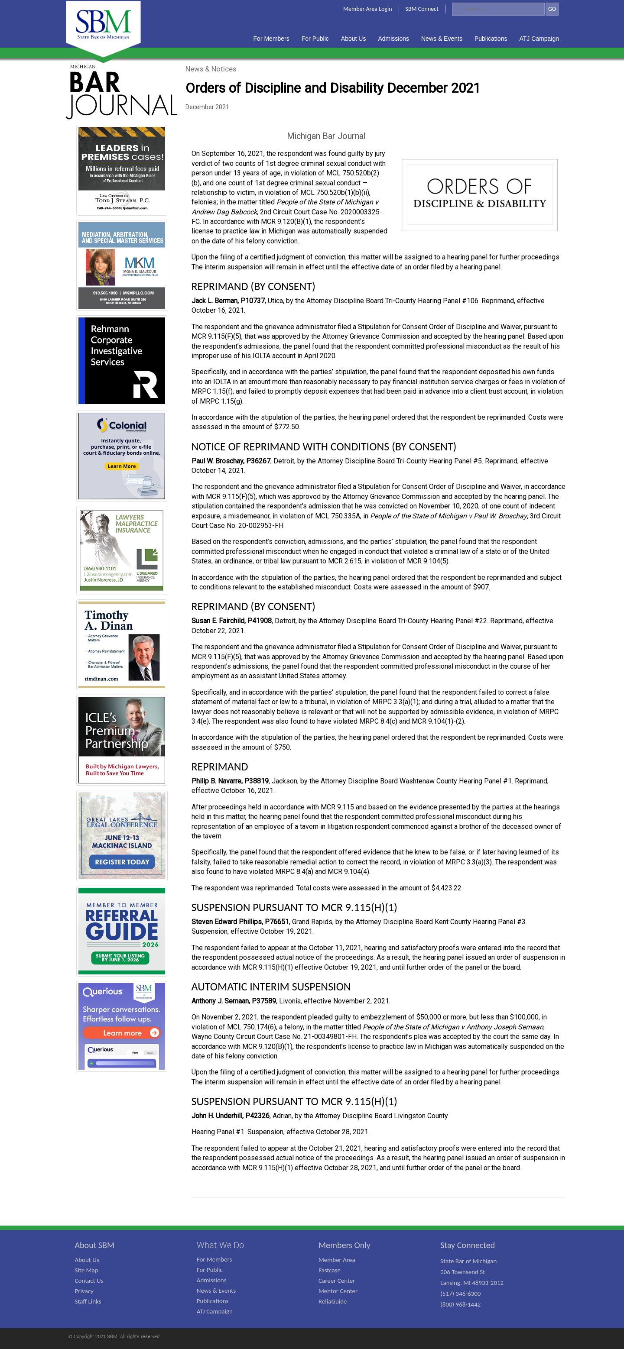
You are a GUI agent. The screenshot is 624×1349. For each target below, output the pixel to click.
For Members (214, 1259)
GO (552, 9)
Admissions (212, 1280)
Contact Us (89, 1280)
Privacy (84, 1291)
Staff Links (88, 1301)
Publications (213, 1301)
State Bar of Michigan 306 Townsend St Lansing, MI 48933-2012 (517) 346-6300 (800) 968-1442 (472, 1282)
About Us (87, 1260)
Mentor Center (338, 1291)
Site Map (86, 1270)
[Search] (498, 9)
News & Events (216, 1290)
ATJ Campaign (215, 1311)
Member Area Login (367, 9)
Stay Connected (467, 1245)
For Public (210, 1270)
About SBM (95, 1245)
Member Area (336, 1260)
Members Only (344, 1245)
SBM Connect (422, 9)
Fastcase (329, 1270)
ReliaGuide (332, 1301)
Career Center (336, 1280)
